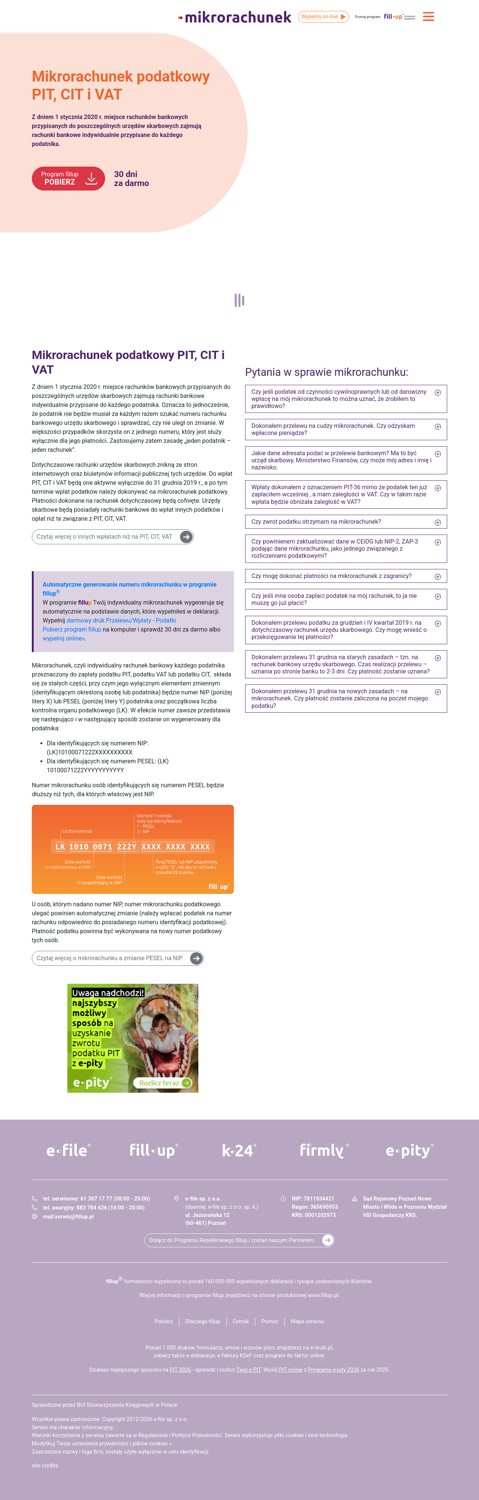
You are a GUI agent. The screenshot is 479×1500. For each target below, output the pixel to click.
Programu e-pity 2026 (333, 1370)
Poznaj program (367, 17)
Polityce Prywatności (197, 1435)
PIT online (290, 1370)
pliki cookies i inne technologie (310, 1435)
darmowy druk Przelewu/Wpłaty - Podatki (121, 620)
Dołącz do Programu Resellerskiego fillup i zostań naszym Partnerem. (232, 1240)
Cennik (241, 1321)
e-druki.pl (321, 1348)
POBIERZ (60, 178)
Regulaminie (153, 1435)
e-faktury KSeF (234, 1356)
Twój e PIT (248, 1370)
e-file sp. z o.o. (170, 1419)
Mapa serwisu (307, 1321)
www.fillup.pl (323, 1295)
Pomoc (269, 1321)
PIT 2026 (180, 1370)
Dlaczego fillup (202, 1321)
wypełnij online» (64, 638)
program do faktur (286, 1356)
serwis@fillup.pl (74, 1217)
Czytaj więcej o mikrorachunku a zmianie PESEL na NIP (110, 958)
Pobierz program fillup (72, 629)
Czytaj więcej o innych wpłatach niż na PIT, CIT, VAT (105, 536)
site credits (45, 1466)
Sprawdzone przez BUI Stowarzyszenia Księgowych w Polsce (104, 1405)
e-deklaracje (200, 1356)
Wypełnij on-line (319, 16)
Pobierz (164, 1321)
